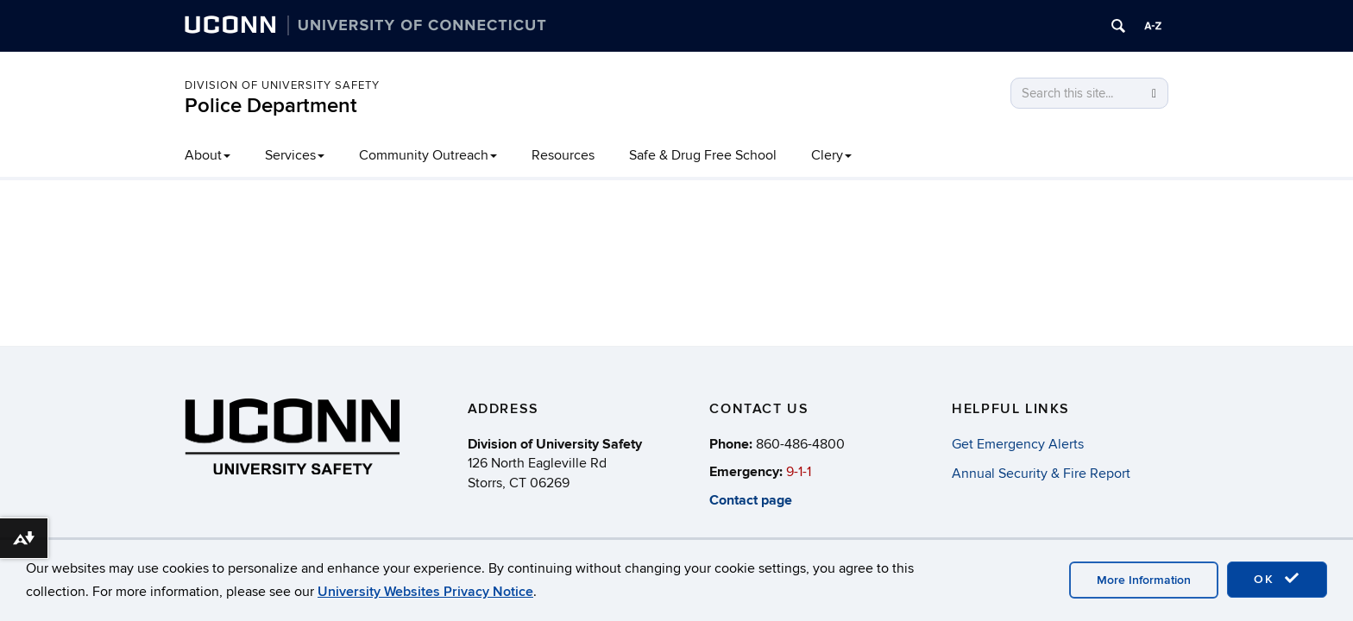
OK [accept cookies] (1277, 578)
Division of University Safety (282, 85)
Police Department (271, 105)
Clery (831, 155)
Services (294, 155)
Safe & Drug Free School (703, 155)
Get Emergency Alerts (1018, 444)
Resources (563, 155)
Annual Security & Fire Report (1041, 473)
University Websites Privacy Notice (425, 591)
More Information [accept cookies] (1144, 580)
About (207, 155)
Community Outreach (428, 155)
